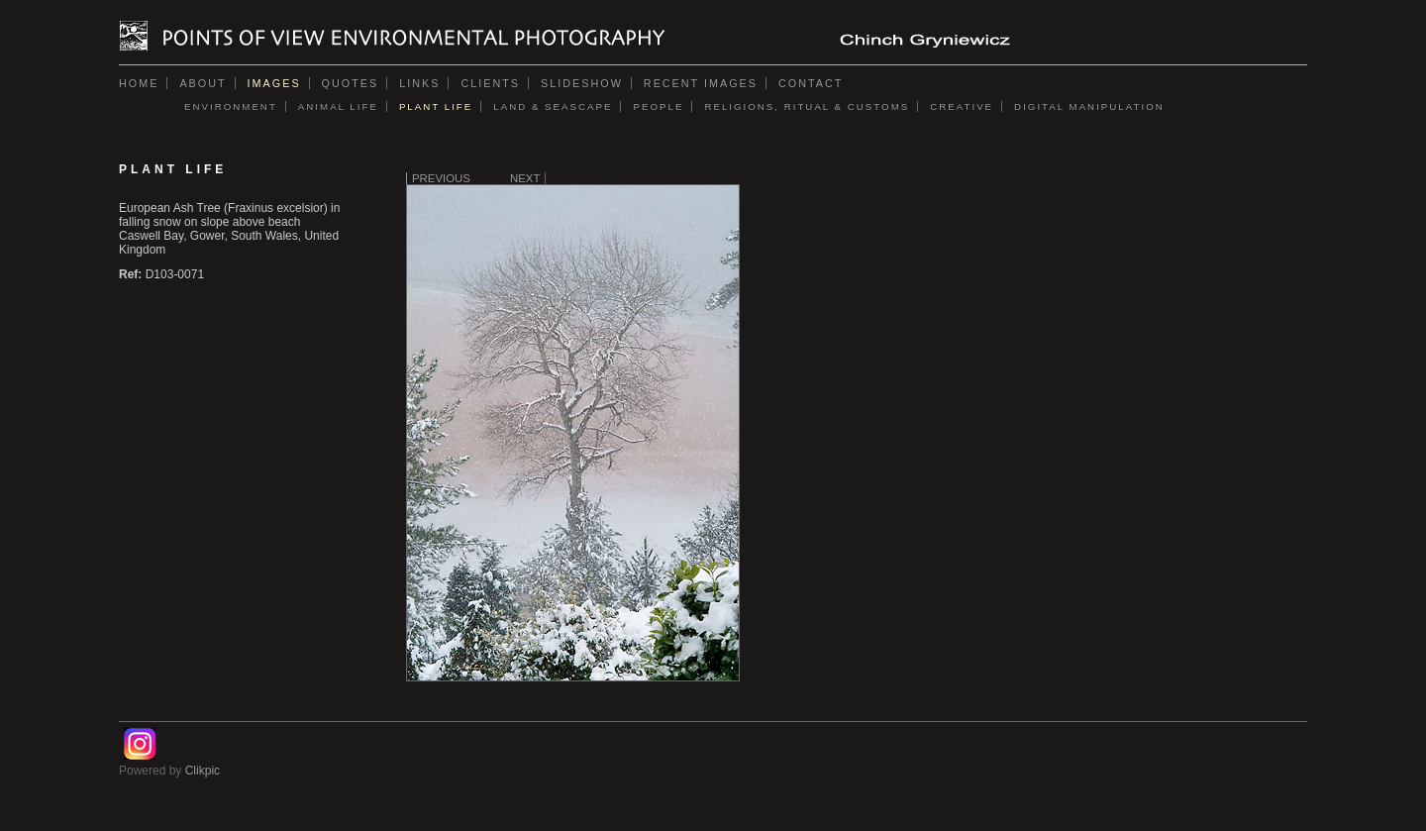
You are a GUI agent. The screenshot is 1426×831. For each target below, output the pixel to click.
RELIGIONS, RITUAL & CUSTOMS (806, 106)
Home (138, 83)
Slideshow (582, 83)
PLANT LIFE (435, 106)
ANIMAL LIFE (338, 106)
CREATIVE (961, 106)
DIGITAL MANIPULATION (1089, 106)
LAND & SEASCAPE (552, 106)
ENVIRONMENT (230, 106)
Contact (810, 83)
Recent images (701, 83)
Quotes (350, 83)
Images (274, 83)
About (202, 83)
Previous (441, 178)
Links (419, 83)
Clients (490, 83)
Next (525, 178)
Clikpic (202, 771)
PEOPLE (658, 106)
